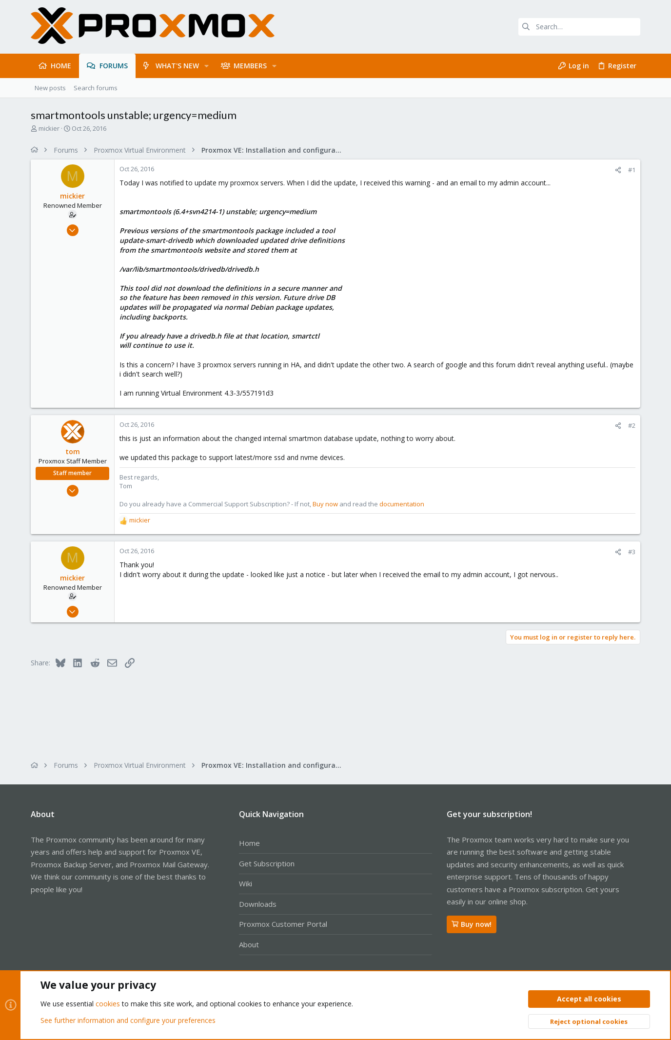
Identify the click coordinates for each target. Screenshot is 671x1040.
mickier (49, 128)
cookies (108, 1004)
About (249, 944)
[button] (206, 66)
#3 (631, 551)
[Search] (579, 27)
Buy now (325, 504)
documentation (401, 504)
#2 (631, 425)
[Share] (618, 170)
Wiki (245, 883)
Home (249, 843)
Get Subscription (267, 863)
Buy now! (472, 924)
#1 (631, 169)
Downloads (257, 904)
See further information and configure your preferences (128, 1020)
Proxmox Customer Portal (283, 924)
